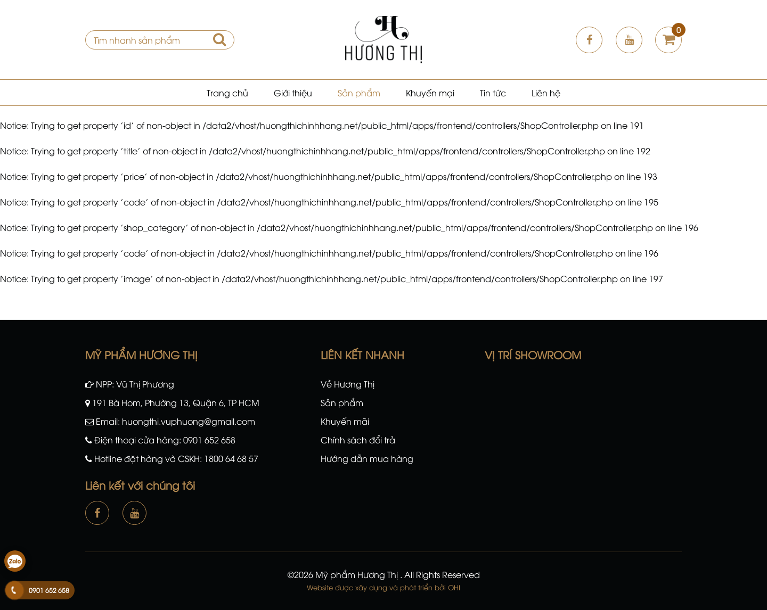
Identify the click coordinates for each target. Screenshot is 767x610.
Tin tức (493, 92)
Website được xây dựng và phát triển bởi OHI (383, 587)
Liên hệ (546, 92)
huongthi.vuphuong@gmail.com (188, 421)
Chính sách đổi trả (358, 440)
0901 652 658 (209, 440)
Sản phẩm (359, 92)
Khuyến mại (430, 92)
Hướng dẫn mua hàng (367, 458)
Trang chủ (227, 92)
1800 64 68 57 (231, 458)
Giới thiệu (293, 92)
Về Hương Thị (347, 384)
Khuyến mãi (345, 421)
